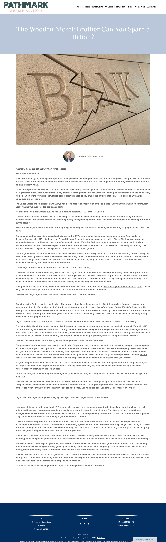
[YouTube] (88, 523)
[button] (83, 7)
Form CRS (85, 534)
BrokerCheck (101, 538)
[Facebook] (80, 523)
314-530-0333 (129, 525)
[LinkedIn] (84, 523)
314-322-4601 (129, 522)
